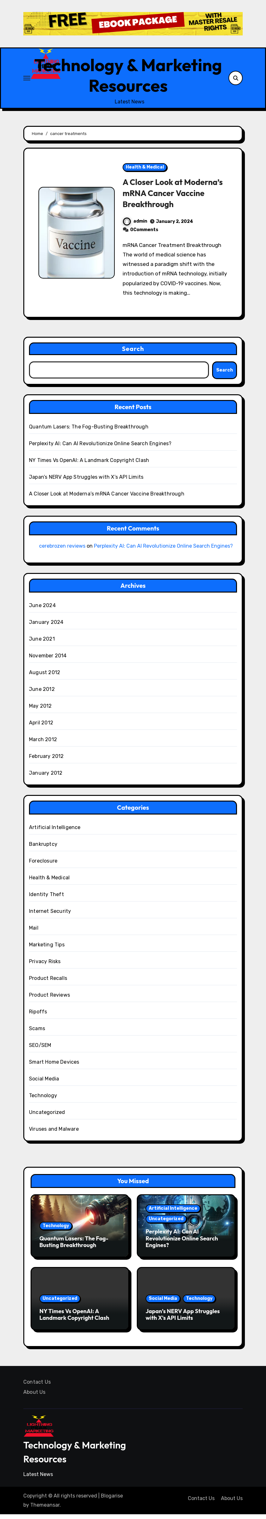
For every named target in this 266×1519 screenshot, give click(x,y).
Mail (33, 932)
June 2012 (42, 694)
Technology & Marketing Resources (128, 77)
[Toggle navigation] (26, 80)
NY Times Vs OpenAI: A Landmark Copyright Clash (89, 465)
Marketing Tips (47, 949)
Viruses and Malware (54, 1133)
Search (133, 353)
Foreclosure (43, 865)
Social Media (44, 1083)
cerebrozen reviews (62, 551)
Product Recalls (48, 983)
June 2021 (42, 643)
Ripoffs (38, 1016)
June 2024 (42, 610)
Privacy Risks (45, 966)
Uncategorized (47, 1117)
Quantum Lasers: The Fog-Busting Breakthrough (88, 431)
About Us (34, 1396)
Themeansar (45, 1509)
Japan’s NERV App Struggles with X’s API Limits (86, 482)
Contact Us (37, 1386)
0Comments (144, 234)
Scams (37, 1033)
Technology (43, 1100)
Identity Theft (46, 899)
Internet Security (50, 916)
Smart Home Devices (54, 1066)
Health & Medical (145, 172)
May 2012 (40, 710)
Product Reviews (49, 999)
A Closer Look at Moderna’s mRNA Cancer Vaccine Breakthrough (171, 197)
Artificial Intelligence (55, 832)
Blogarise (112, 1500)
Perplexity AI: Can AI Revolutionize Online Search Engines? (100, 448)
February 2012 (46, 761)
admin (135, 226)
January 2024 (46, 627)
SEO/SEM (40, 1050)
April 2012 (41, 727)
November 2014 (48, 660)
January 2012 (45, 777)
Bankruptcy (43, 849)
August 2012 (44, 677)
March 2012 (43, 744)
